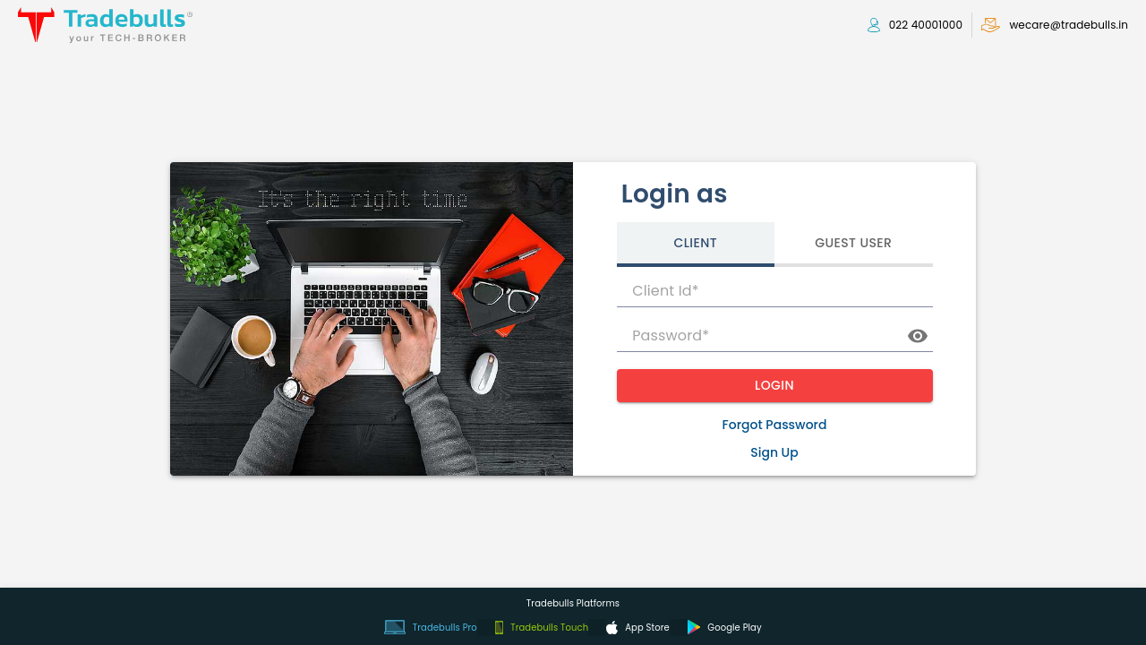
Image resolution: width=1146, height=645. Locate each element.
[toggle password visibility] (917, 336)
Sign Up (774, 452)
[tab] (696, 244)
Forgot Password (775, 425)
